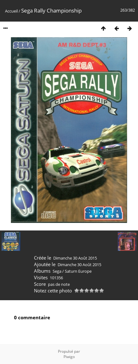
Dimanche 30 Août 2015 (75, 258)
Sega (57, 271)
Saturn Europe (78, 271)
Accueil (11, 11)
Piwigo (69, 356)
